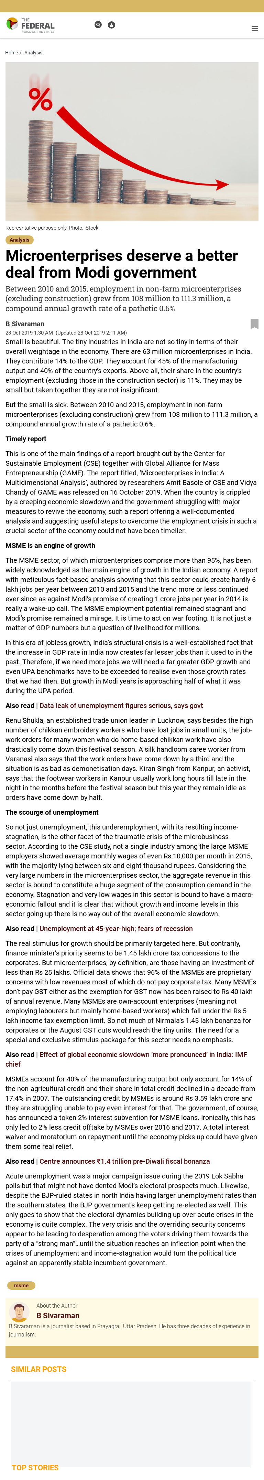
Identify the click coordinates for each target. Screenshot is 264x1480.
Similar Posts (39, 1369)
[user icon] (111, 25)
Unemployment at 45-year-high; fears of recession (116, 928)
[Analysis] (20, 239)
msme (21, 1285)
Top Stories (35, 1467)
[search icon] (98, 24)
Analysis (20, 240)
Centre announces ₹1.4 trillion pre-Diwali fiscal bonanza (125, 1161)
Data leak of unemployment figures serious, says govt (121, 705)
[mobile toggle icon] (254, 29)
